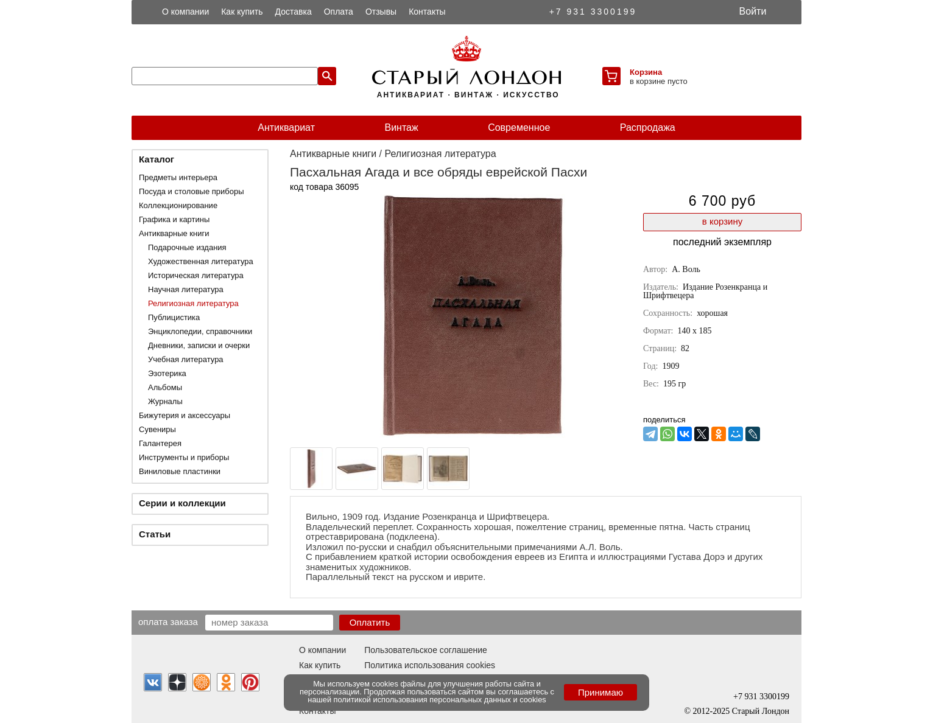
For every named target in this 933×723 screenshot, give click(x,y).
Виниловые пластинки (179, 471)
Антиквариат (286, 127)
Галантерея (160, 443)
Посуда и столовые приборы (191, 191)
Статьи (155, 534)
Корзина (646, 72)
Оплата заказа (168, 621)
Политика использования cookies (429, 665)
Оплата (338, 11)
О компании (185, 11)
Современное (519, 127)
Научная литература (186, 289)
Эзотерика (167, 373)
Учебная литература (186, 359)
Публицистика (174, 317)
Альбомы (165, 387)
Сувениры (157, 429)
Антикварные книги (174, 233)
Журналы (165, 401)
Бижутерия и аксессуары (184, 415)
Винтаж (401, 127)
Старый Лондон (760, 711)
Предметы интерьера (178, 177)
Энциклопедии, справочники (200, 331)
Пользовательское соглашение (425, 650)
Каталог (156, 159)
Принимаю (600, 692)
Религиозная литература (193, 303)
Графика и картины (174, 219)
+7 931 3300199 (593, 11)
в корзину (722, 221)
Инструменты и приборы (184, 457)
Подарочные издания (187, 247)
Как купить (241, 11)
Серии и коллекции (182, 503)
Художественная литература (200, 261)
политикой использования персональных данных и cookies (440, 699)
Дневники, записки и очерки (199, 345)
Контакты (427, 11)
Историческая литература (196, 275)
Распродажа (647, 127)
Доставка (293, 11)
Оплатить (370, 622)
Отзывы (380, 11)
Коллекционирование (178, 205)
